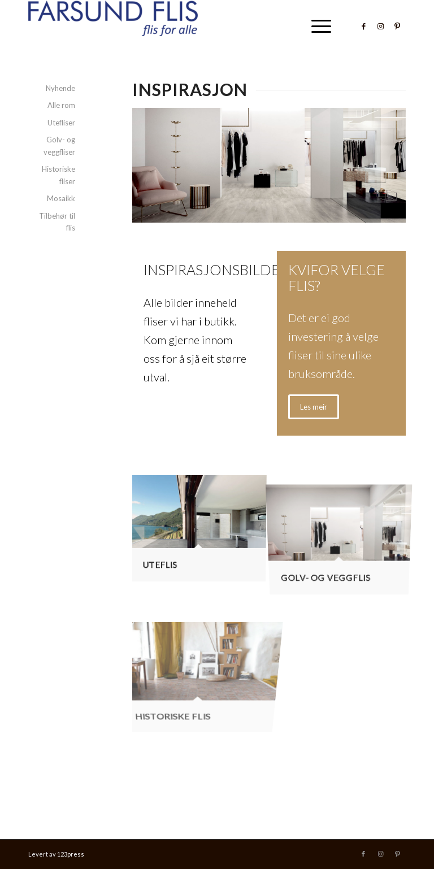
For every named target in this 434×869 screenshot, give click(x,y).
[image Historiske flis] (203, 641)
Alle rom (61, 105)
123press (70, 854)
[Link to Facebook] (363, 26)
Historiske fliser (58, 174)
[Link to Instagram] (380, 26)
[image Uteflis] (203, 528)
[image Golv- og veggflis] (343, 528)
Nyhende (60, 88)
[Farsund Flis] (113, 26)
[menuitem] (315, 26)
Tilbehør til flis (57, 221)
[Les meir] (313, 406)
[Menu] (315, 26)
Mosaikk (61, 198)
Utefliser (61, 122)
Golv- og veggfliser (59, 145)
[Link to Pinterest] (397, 26)
